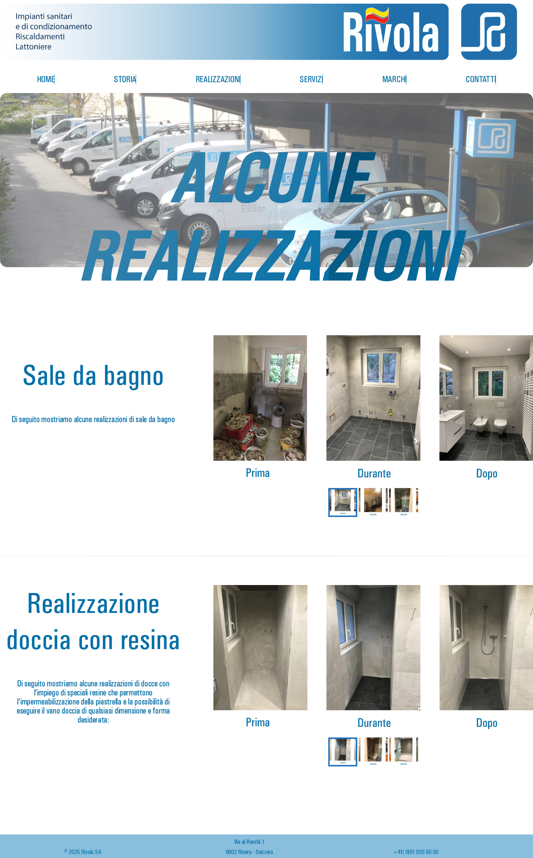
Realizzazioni (218, 79)
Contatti (481, 79)
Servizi (311, 79)
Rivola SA (91, 852)
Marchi (394, 79)
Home (46, 79)
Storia (125, 79)
